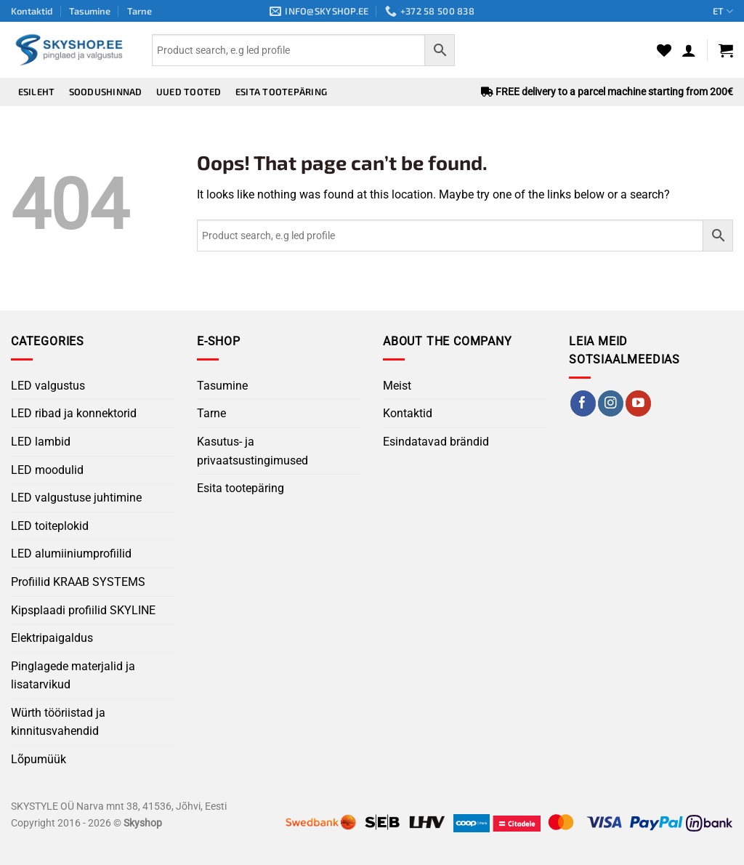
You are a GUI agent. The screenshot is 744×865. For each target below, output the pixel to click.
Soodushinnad (105, 91)
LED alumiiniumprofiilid (71, 553)
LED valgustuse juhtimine (76, 497)
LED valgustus (48, 386)
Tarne (139, 11)
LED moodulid (47, 470)
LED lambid (40, 441)
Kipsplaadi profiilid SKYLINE (83, 610)
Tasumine (89, 11)
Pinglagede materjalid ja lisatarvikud (73, 675)
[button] (689, 50)
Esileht (36, 91)
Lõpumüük (38, 759)
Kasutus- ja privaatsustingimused (252, 451)
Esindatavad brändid (436, 441)
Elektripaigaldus (52, 638)
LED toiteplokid (50, 526)
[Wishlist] (664, 50)
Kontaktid (32, 11)
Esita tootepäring (281, 91)
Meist (397, 386)
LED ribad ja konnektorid (74, 413)
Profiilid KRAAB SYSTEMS (78, 582)
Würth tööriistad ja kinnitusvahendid (58, 722)
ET (723, 11)
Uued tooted (189, 91)
